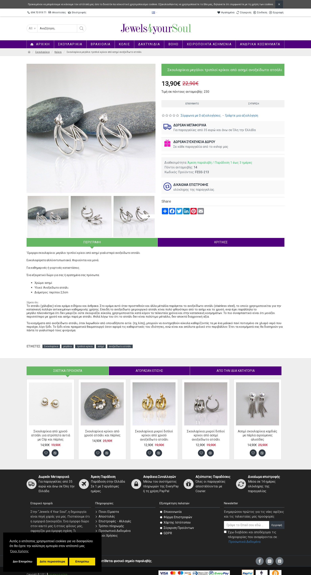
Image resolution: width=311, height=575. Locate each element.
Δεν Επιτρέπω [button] (22, 561)
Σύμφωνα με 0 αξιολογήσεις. (201, 115)
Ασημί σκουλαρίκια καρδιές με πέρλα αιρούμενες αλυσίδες (257, 430)
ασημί (101, 341)
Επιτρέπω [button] (82, 561)
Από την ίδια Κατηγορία (236, 366)
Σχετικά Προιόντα (67, 366)
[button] (149, 216)
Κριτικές (221, 242)
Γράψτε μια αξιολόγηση (241, 115)
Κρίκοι (58, 52)
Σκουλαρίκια (42, 52)
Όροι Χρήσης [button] (19, 551)
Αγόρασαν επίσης (149, 366)
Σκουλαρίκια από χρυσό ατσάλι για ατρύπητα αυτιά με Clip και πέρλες (50, 430)
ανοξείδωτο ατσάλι (120, 341)
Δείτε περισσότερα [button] (52, 561)
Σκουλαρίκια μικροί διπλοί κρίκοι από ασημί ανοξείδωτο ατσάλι (206, 430)
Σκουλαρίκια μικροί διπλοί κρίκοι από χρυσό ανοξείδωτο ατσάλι (154, 430)
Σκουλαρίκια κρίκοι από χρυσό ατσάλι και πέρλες (102, 428)
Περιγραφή (92, 242)
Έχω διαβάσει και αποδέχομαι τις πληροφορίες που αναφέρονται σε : (251, 532)
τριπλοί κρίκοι (85, 341)
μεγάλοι (67, 341)
